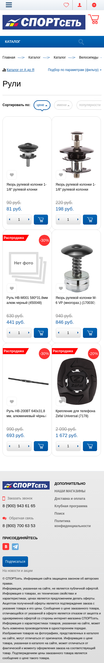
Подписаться (15, 562)
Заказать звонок (17, 498)
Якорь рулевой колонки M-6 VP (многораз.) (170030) (76, 300)
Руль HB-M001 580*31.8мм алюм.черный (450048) (27, 300)
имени (63, 105)
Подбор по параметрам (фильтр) (75, 70)
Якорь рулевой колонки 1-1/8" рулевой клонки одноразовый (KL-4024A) (27, 187)
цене (42, 105)
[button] (8, 4)
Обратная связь (18, 518)
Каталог (12, 42)
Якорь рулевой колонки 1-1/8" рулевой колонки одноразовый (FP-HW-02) (76, 187)
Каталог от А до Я (20, 70)
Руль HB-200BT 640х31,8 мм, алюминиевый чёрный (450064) (27, 414)
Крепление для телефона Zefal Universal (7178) (75, 413)
